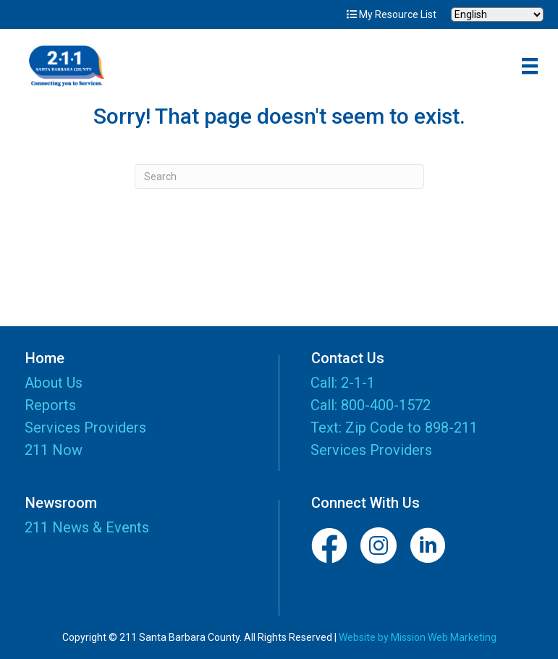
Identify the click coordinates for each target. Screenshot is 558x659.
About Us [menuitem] (54, 383)
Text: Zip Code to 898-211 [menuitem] (394, 427)
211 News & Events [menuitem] (87, 527)
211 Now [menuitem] (54, 451)
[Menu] (530, 66)
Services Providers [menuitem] (85, 428)
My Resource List (391, 14)
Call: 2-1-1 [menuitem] (342, 382)
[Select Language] (497, 14)
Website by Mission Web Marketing (417, 637)
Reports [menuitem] (50, 406)
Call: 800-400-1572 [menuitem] (370, 405)
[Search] (279, 176)
